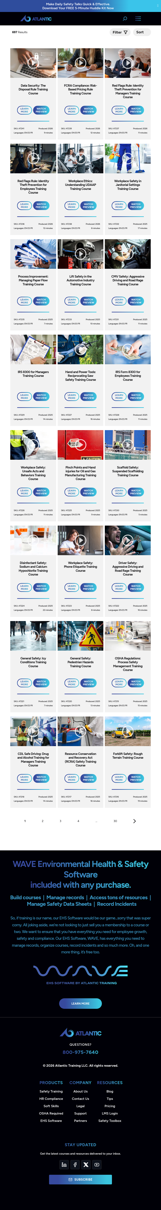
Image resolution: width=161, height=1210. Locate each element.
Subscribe (80, 1179)
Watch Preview (41, 110)
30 (115, 821)
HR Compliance (51, 1099)
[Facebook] (75, 1164)
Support (80, 1113)
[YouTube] (96, 1164)
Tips (110, 1099)
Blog (109, 1091)
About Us (80, 1091)
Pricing (110, 1106)
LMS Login (110, 1113)
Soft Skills (51, 1106)
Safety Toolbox (109, 1121)
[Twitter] (86, 1164)
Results (20, 32)
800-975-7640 (81, 1052)
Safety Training (51, 1091)
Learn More (80, 1003)
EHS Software (51, 1121)
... (96, 821)
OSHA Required (51, 1113)
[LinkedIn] (64, 1164)
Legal (81, 1106)
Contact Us (80, 1099)
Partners (80, 1121)
